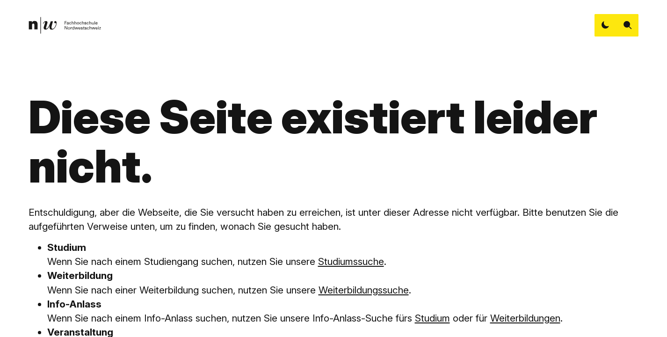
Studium (432, 318)
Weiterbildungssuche (364, 290)
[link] (65, 25)
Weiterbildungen (525, 318)
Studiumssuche (351, 261)
